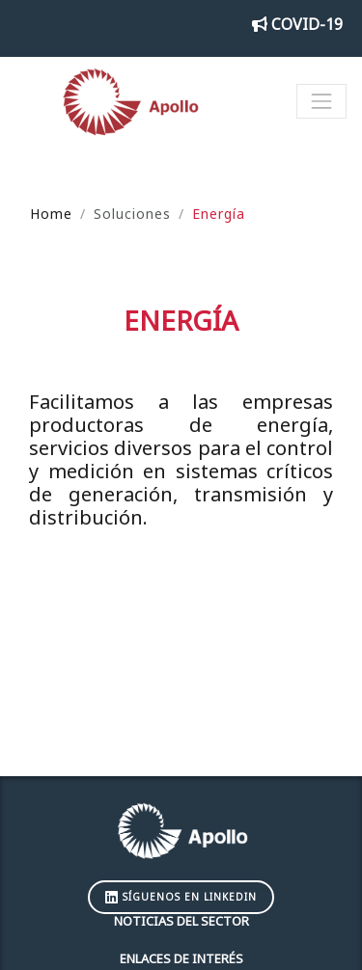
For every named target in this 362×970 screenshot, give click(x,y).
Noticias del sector (181, 921)
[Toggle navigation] (321, 101)
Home (51, 213)
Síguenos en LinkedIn (181, 896)
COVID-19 (297, 24)
